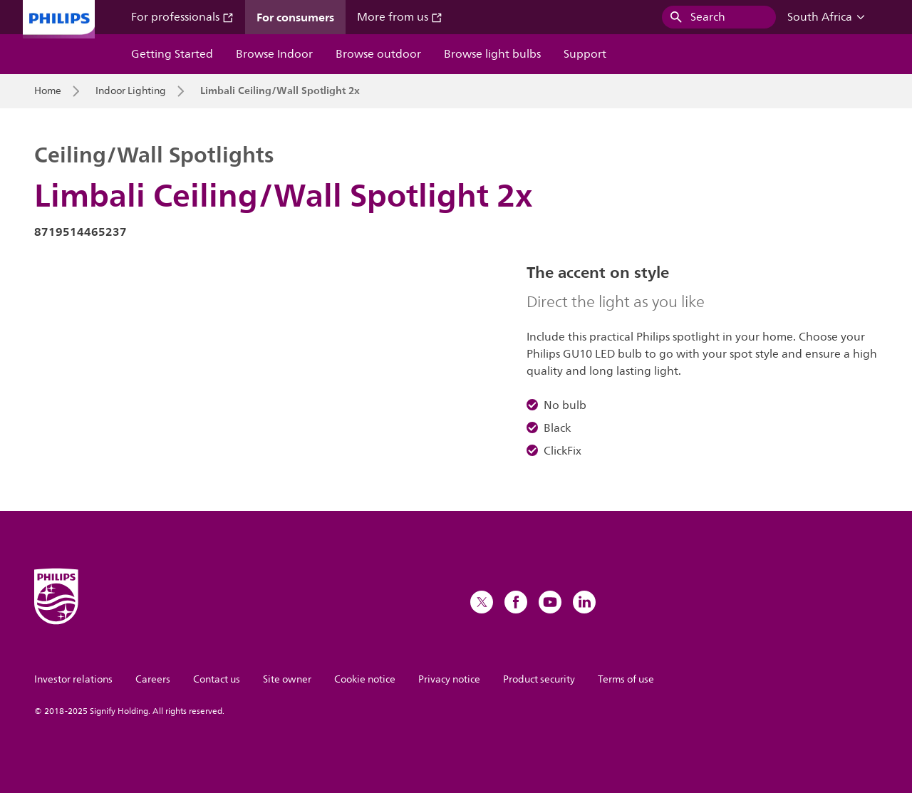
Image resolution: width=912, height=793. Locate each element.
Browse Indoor (274, 54)
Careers (152, 679)
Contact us (216, 679)
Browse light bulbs (492, 54)
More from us (399, 17)
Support (585, 54)
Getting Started (172, 54)
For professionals (182, 17)
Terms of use (626, 679)
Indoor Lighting (130, 91)
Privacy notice (449, 679)
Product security (539, 679)
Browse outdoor (378, 54)
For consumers (295, 17)
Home (47, 91)
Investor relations (73, 679)
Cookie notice (364, 679)
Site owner (287, 679)
